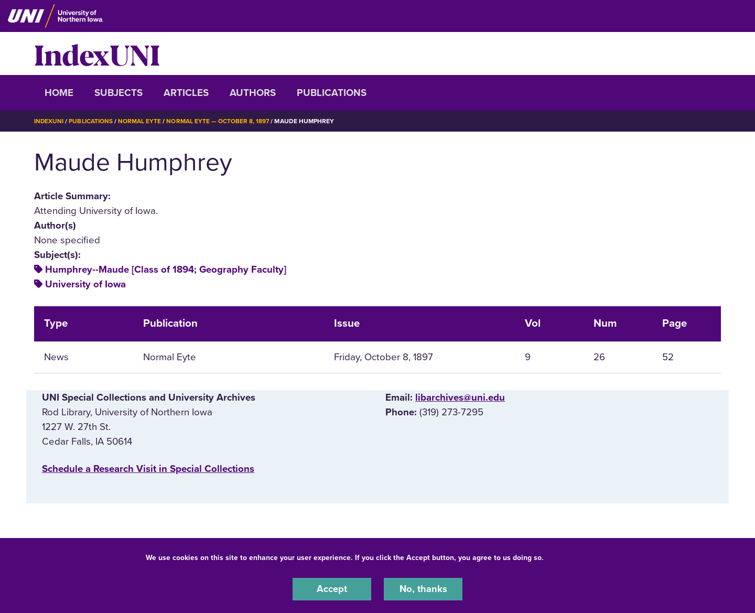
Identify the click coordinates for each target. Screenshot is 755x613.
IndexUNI (97, 53)
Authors (253, 93)
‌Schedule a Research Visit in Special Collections (148, 469)
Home (59, 93)
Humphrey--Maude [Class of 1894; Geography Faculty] (165, 269)
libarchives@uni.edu (460, 397)
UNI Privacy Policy (579, 557)
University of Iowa (85, 284)
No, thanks (423, 589)
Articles (186, 93)
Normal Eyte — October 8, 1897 (218, 121)
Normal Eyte (139, 121)
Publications (331, 93)
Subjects (118, 93)
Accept (332, 589)
